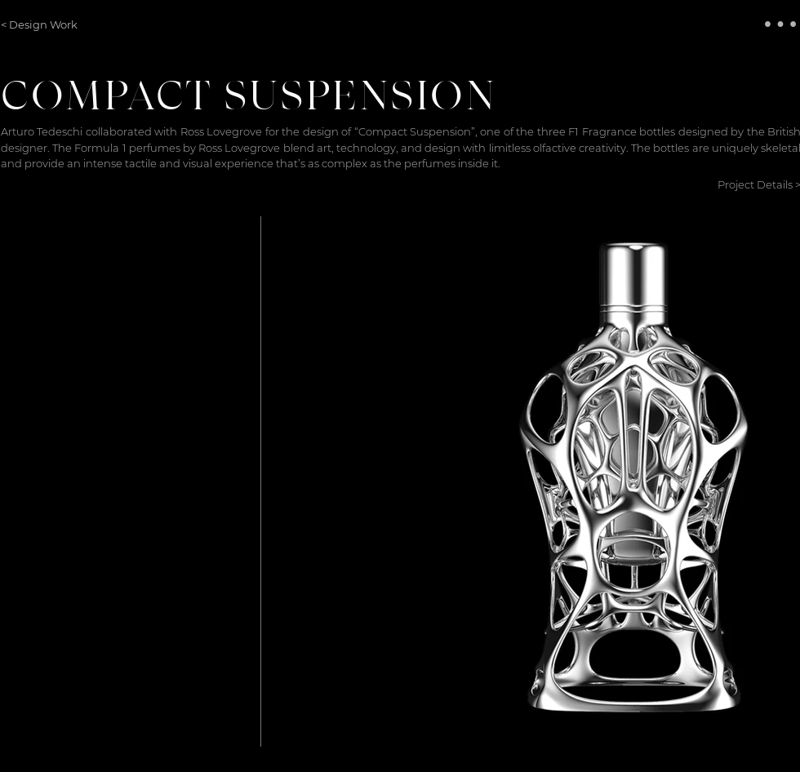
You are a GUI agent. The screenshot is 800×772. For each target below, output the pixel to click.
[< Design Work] (43, 24)
